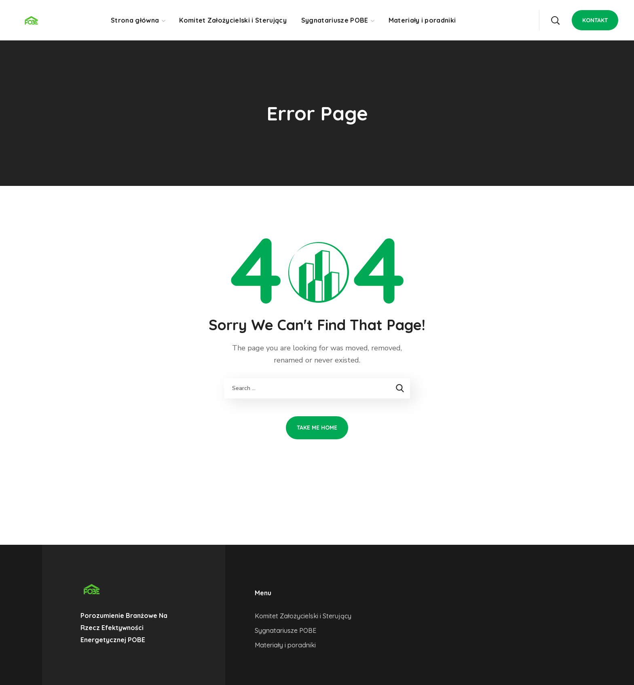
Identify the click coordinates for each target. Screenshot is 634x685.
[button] (555, 20)
